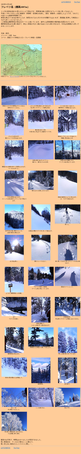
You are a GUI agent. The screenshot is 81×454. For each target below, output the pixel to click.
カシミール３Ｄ (14, 76)
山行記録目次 (66, 2)
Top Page (77, 2)
